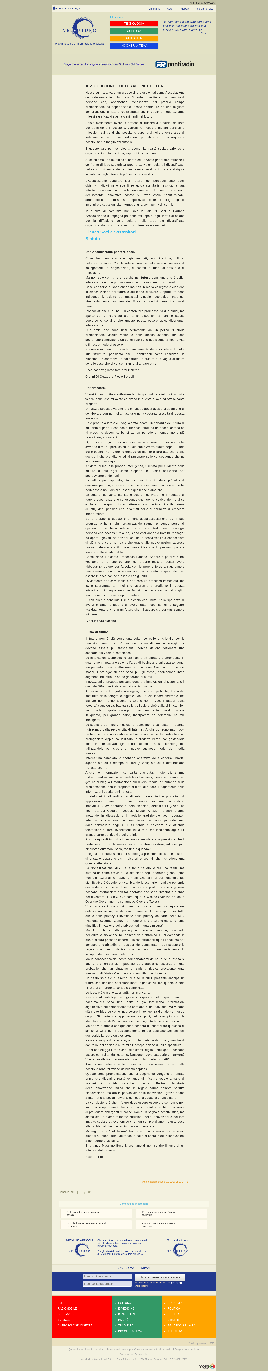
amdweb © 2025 (206, 1343)
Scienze (64, 1320)
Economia (175, 1303)
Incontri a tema (130, 1331)
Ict (60, 1303)
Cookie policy (126, 1354)
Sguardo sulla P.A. (182, 1325)
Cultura (124, 1303)
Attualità (175, 1331)
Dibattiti (174, 1320)
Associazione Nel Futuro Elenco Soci (86, 1223)
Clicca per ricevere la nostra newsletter (160, 1277)
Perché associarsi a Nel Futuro (158, 1212)
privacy (175, 1283)
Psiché (123, 1320)
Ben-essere (127, 1314)
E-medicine (126, 1308)
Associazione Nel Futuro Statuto (159, 1223)
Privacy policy (141, 1354)
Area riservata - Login (69, 8)
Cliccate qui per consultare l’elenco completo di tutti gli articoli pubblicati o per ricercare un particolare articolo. (122, 1243)
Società (173, 1314)
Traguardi (126, 1325)
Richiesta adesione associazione (84, 1212)
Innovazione (67, 1314)
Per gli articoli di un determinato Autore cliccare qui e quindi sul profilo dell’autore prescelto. (122, 1253)
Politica (174, 1308)
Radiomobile (67, 1308)
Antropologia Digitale (75, 1325)
